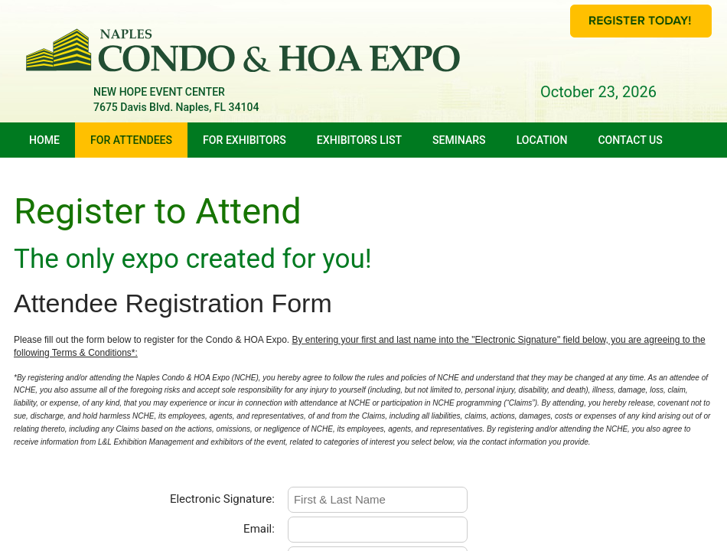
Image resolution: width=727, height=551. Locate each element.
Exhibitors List (359, 140)
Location (542, 140)
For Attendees (131, 140)
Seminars (459, 140)
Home (44, 140)
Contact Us (630, 140)
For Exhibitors (244, 140)
